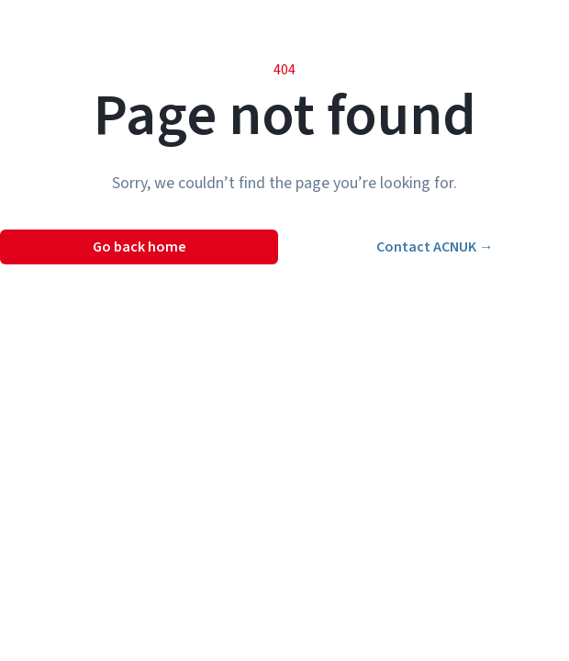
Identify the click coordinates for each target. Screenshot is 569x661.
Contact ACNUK (435, 247)
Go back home (139, 247)
